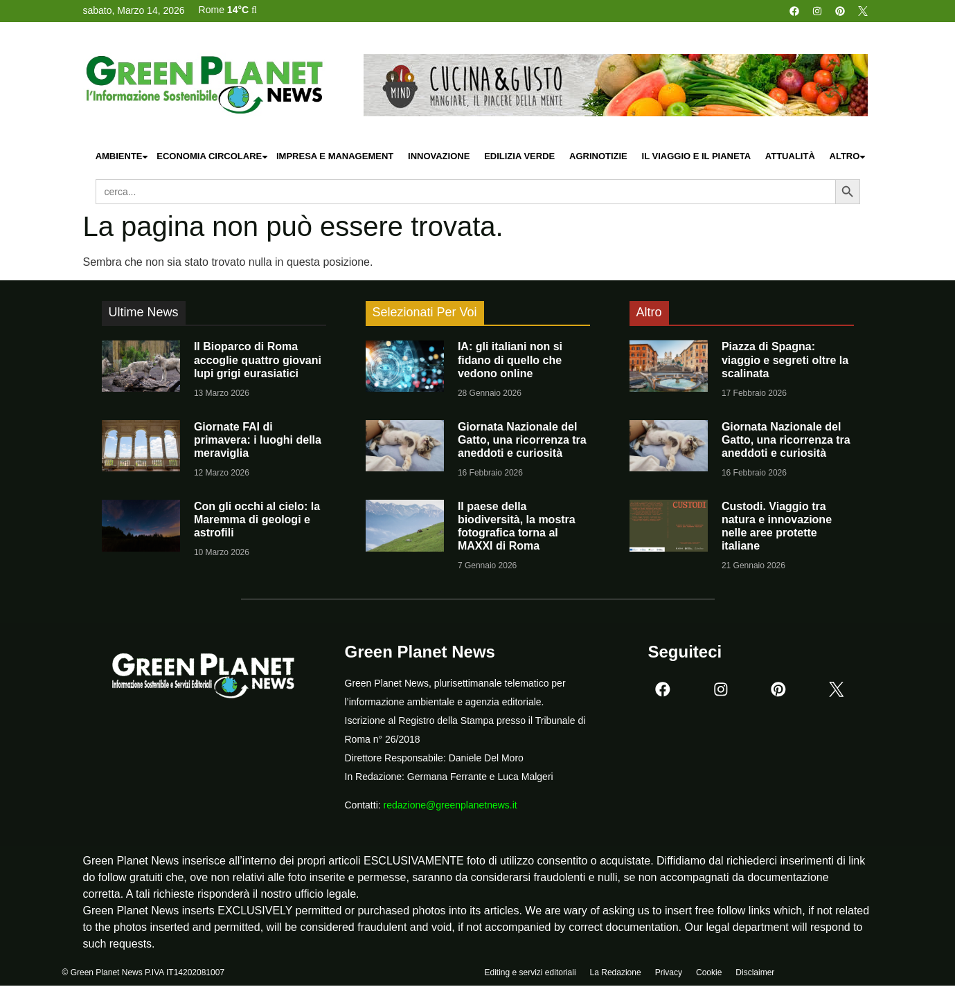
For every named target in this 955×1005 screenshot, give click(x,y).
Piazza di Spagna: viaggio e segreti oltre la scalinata (785, 360)
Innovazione (439, 156)
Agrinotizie (598, 156)
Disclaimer (754, 975)
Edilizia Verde (519, 156)
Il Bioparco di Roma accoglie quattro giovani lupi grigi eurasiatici (257, 360)
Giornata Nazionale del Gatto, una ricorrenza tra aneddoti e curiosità (522, 440)
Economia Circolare (213, 156)
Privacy (668, 975)
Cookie (709, 975)
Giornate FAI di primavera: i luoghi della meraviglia (257, 440)
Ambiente (123, 156)
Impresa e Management (334, 156)
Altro (848, 156)
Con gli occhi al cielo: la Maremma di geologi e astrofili (257, 519)
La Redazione (615, 975)
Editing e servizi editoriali (530, 975)
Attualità (790, 156)
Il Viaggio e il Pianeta (696, 156)
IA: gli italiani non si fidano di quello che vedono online (510, 360)
